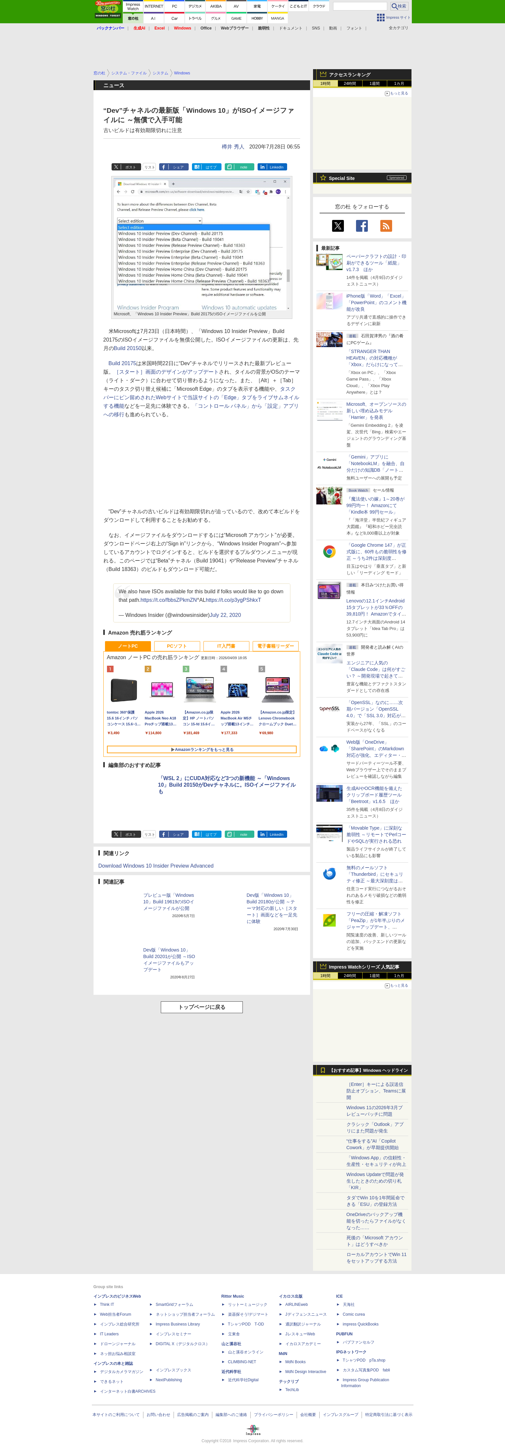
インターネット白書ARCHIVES (128, 1391)
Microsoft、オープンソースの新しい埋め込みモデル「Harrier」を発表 (377, 411)
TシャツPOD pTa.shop (364, 1360)
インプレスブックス (173, 1370)
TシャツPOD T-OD (246, 1324)
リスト (149, 167)
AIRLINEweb (296, 1304)
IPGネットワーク (351, 1352)
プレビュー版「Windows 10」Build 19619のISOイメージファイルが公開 (169, 902)
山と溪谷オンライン (245, 1352)
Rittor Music (232, 1296)
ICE (339, 1296)
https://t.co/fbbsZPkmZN (168, 600)
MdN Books (295, 1362)
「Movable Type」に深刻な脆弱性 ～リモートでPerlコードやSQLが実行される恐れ (377, 834)
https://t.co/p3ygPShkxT (233, 600)
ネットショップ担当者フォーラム (185, 1314)
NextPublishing (169, 1380)
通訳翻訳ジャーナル (303, 1324)
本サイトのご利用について (116, 1414)
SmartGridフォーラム (175, 1304)
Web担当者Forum (115, 1314)
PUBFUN (344, 1334)
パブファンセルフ (358, 1342)
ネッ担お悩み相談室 (118, 1353)
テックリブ (289, 1381)
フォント (354, 28)
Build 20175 (123, 363)
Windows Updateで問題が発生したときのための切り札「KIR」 (375, 1181)
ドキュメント (291, 28)
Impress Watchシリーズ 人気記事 (364, 967)
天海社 (349, 1304)
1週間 (374, 83)
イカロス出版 (291, 1296)
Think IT (107, 1304)
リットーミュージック (247, 1304)
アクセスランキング (349, 74)
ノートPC (128, 646)
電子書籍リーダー (275, 646)
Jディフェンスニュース (306, 1314)
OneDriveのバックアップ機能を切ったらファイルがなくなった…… (376, 1221)
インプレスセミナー (173, 1334)
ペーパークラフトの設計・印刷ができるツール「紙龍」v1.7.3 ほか (376, 263)
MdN (283, 1353)
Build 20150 (128, 348)
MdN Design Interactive (305, 1371)
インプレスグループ (340, 1414)
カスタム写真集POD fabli (366, 1370)
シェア (178, 167)
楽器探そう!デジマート (248, 1314)
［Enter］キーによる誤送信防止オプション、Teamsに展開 (376, 1091)
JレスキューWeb (300, 1334)
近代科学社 (231, 1371)
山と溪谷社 (231, 1344)
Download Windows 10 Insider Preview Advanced (156, 866)
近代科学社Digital (243, 1380)
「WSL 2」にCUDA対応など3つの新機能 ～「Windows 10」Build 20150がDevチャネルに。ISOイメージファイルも (227, 785)
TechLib (292, 1389)
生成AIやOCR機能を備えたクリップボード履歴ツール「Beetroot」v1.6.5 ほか (374, 795)
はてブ (211, 167)
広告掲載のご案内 (193, 1414)
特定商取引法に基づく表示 (388, 1414)
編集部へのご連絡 (231, 1414)
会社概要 (308, 1414)
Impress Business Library (178, 1324)
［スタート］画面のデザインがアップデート (166, 372)
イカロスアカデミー (303, 1344)
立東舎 (234, 1334)
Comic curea (354, 1314)
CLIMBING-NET (242, 1362)
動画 (333, 28)
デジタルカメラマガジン (121, 1371)
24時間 (350, 83)
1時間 (325, 83)
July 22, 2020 (225, 615)
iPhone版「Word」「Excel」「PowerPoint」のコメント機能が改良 (377, 302)
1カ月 (399, 83)
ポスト (130, 167)
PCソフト (177, 646)
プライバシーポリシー (273, 1414)
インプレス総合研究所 (119, 1324)
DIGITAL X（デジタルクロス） (183, 1344)
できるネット (112, 1381)
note (243, 167)
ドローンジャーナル (118, 1344)
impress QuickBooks (361, 1324)
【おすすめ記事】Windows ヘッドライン (368, 1070)
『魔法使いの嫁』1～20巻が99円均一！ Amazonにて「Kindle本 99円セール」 (376, 505)
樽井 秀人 (233, 146)
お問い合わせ (158, 1414)
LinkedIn (277, 167)
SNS (316, 28)
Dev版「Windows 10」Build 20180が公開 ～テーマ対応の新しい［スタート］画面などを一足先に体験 (272, 908)
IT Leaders (109, 1334)
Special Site (342, 178)
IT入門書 (226, 646)
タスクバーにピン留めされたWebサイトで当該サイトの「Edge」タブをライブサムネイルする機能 (201, 397)
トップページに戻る (201, 1007)
